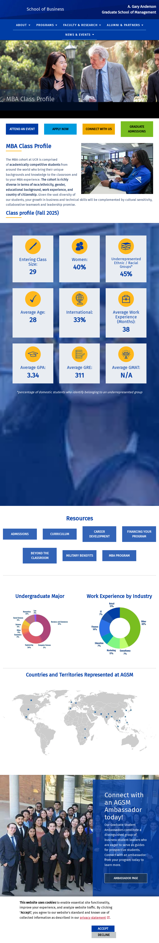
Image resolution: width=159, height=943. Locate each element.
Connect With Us (99, 129)
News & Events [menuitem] (78, 34)
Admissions (20, 534)
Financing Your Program (139, 534)
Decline (104, 935)
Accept (103, 928)
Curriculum (59, 534)
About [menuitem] (21, 25)
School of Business (60, 8)
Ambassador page (126, 878)
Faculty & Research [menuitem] (80, 25)
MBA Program (119, 555)
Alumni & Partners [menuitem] (123, 25)
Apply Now (60, 129)
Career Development (99, 534)
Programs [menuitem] (45, 25)
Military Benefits (79, 555)
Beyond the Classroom (40, 555)
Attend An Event (22, 129)
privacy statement (93, 917)
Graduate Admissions (137, 129)
